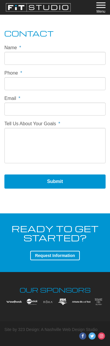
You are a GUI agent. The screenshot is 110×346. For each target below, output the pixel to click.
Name (12, 47)
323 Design (28, 329)
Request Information (55, 255)
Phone (13, 72)
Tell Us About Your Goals (32, 123)
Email (12, 98)
